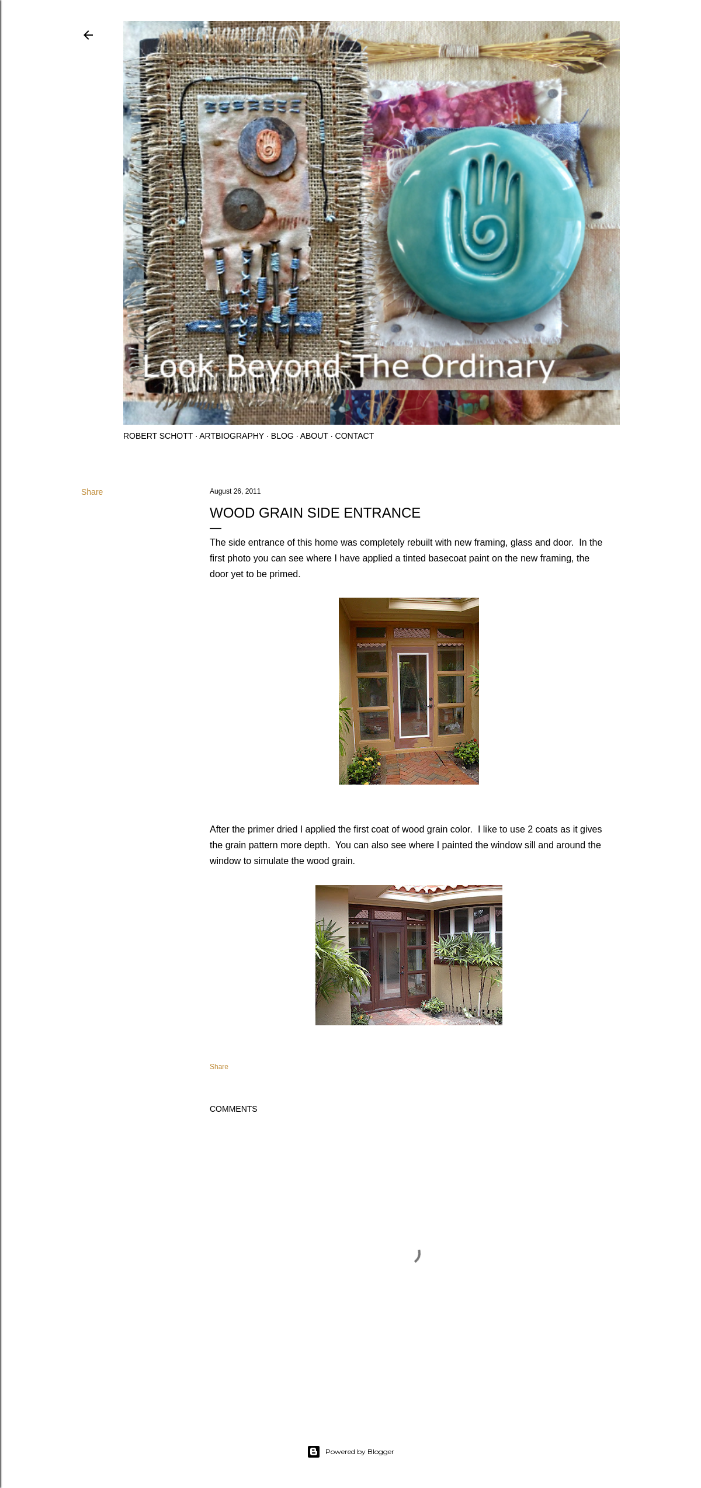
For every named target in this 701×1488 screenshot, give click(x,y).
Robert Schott (158, 435)
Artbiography (231, 435)
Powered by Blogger (350, 1452)
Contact (354, 435)
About (314, 435)
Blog (282, 435)
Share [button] (92, 492)
